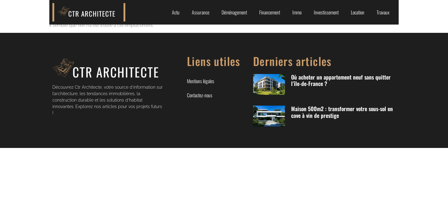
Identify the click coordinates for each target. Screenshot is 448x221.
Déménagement (234, 12)
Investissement (326, 12)
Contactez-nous (199, 95)
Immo (297, 12)
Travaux (383, 12)
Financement (269, 12)
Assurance (200, 12)
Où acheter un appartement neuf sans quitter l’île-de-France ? (341, 80)
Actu (176, 12)
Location (357, 12)
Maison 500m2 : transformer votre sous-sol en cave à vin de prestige (342, 112)
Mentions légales (200, 81)
